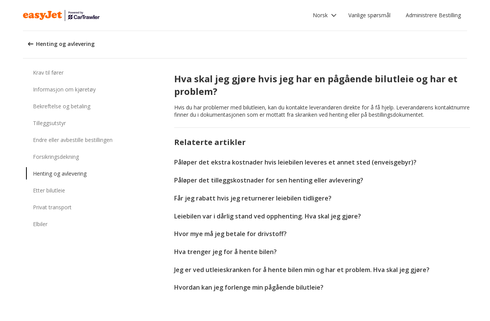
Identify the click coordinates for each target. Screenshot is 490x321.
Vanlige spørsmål (369, 15)
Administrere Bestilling (433, 15)
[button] (324, 15)
